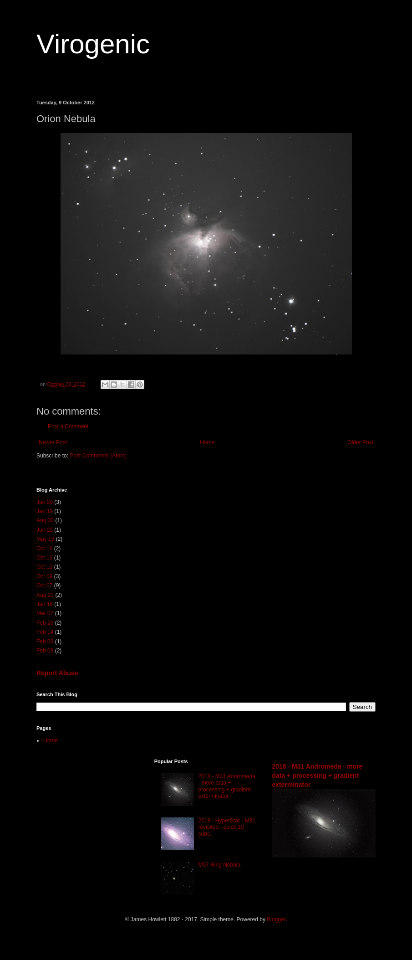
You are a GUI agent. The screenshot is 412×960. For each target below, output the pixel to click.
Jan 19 (44, 511)
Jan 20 (44, 502)
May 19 (45, 539)
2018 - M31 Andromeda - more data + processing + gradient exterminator (226, 786)
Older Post (360, 442)
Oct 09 (44, 576)
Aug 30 (45, 520)
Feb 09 (44, 641)
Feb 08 (44, 650)
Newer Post (53, 442)
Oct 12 (44, 567)
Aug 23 (45, 595)
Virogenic (93, 44)
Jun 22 (44, 530)
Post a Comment (68, 426)
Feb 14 (44, 632)
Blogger (276, 919)
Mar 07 (44, 613)
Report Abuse (57, 673)
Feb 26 (44, 623)
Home (207, 442)
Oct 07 (44, 585)
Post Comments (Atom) (98, 455)
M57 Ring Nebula (219, 865)
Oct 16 (44, 548)
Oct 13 (44, 557)
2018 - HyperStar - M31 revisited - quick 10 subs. (226, 827)
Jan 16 (44, 604)
